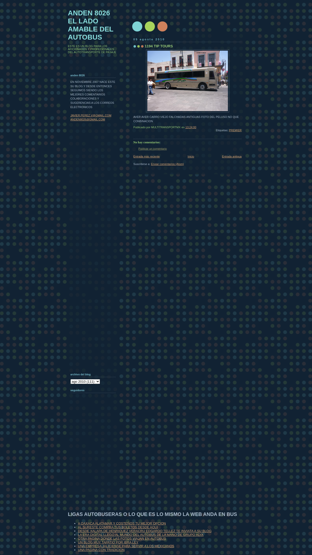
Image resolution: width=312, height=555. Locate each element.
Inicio (191, 156)
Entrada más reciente (146, 156)
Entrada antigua (231, 156)
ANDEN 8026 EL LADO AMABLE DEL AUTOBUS (91, 25)
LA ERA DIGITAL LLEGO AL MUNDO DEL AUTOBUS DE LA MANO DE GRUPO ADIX (141, 535)
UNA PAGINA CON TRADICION (101, 550)
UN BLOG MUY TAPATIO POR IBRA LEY (108, 542)
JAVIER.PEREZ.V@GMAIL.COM (91, 115)
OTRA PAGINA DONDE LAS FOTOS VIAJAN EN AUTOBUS (122, 538)
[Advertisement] (96, 462)
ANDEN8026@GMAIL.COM (88, 119)
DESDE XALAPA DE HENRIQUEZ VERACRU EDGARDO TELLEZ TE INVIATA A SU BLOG (145, 531)
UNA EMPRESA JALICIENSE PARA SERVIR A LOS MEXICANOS (126, 546)
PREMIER (235, 130)
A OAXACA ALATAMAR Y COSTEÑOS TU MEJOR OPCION (122, 523)
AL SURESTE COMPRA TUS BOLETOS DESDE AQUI (118, 527)
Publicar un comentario (152, 148)
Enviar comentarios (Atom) (167, 164)
